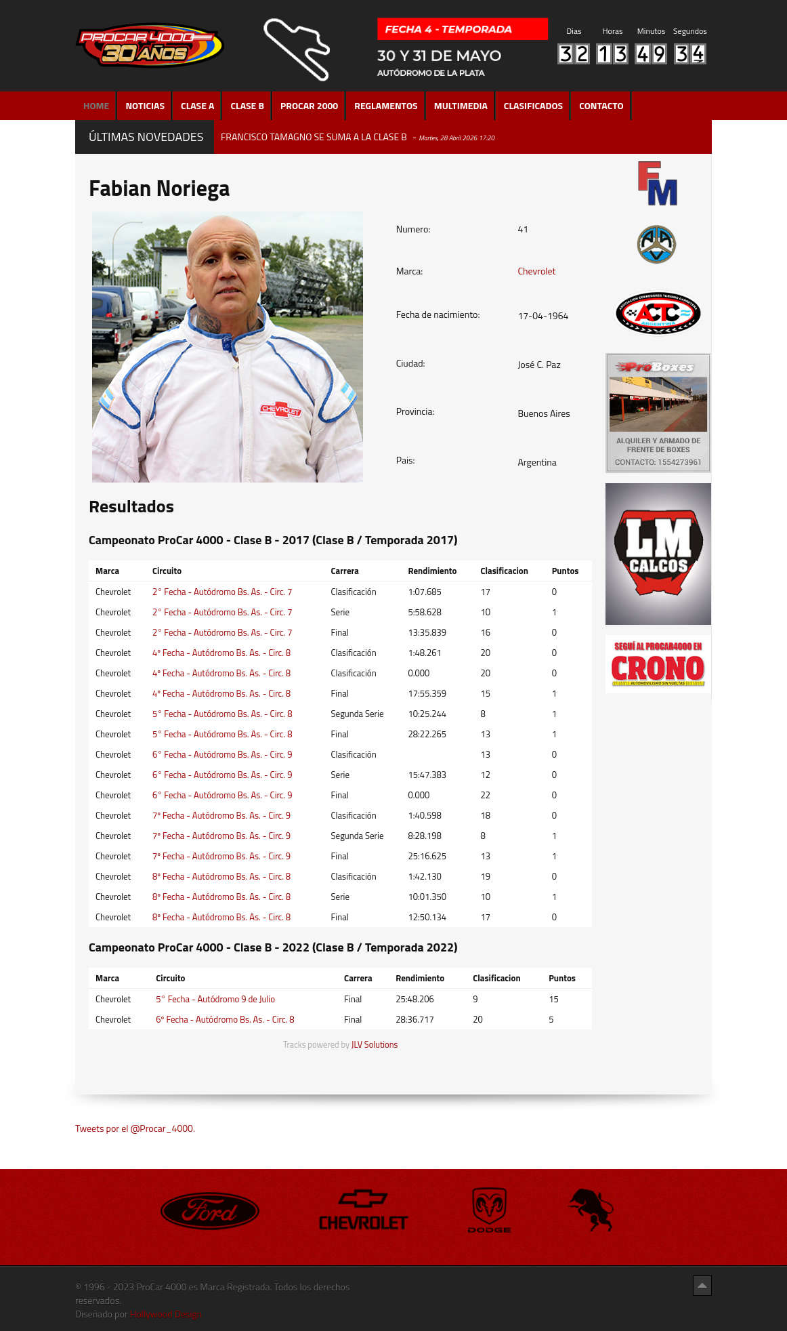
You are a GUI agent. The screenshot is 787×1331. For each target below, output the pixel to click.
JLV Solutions (375, 1044)
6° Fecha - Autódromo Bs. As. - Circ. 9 (222, 754)
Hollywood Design (166, 1314)
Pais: (405, 460)
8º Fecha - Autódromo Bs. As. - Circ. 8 (221, 876)
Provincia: (415, 411)
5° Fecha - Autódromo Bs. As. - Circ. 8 (222, 713)
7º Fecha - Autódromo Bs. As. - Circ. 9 (221, 815)
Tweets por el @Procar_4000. (135, 1128)
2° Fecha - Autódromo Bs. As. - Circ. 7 (222, 591)
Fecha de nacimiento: (438, 314)
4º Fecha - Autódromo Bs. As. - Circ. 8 (221, 652)
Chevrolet (536, 271)
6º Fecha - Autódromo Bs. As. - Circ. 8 (225, 1019)
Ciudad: (410, 363)
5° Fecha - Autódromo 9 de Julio (215, 999)
